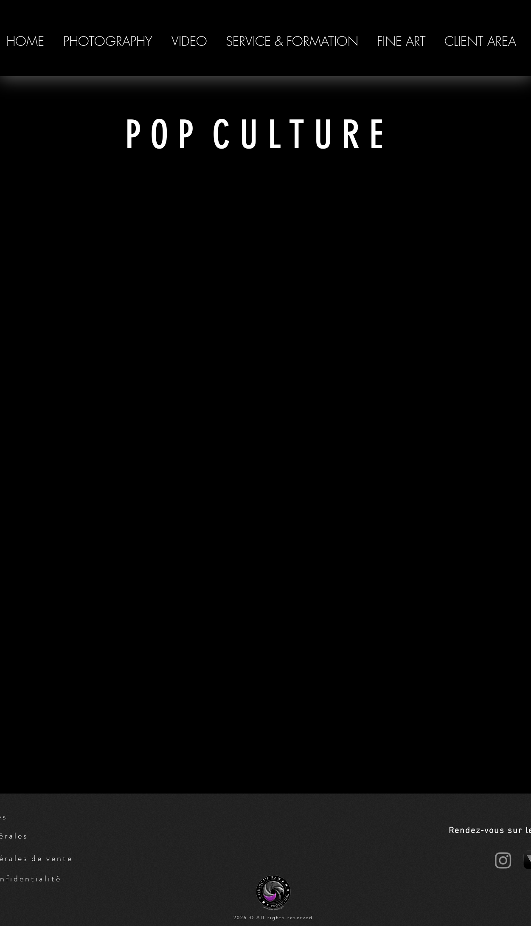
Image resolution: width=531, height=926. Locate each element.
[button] (108, 41)
